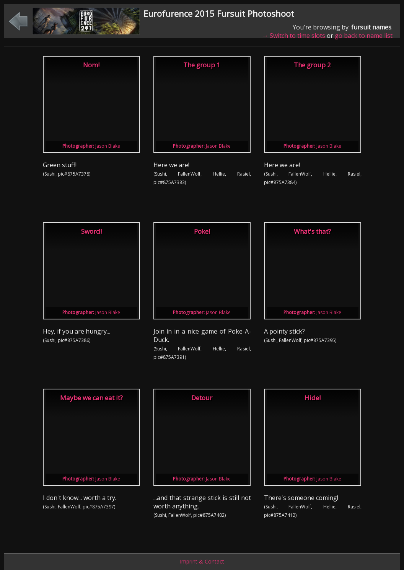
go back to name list (364, 35)
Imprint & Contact (202, 561)
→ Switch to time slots (293, 35)
